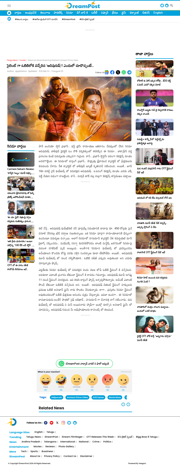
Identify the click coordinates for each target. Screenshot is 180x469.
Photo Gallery (66, 447)
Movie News (115, 397)
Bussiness (47, 451)
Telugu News (12, 60)
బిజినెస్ (146, 12)
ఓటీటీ (94, 12)
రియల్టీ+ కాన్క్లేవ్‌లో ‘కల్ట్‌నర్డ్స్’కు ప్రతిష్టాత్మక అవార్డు (150, 141)
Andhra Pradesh (31, 442)
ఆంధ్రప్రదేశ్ (31, 12)
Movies (38, 447)
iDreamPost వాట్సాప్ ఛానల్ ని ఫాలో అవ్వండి (87, 363)
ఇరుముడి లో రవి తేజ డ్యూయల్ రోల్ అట (154, 197)
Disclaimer (86, 456)
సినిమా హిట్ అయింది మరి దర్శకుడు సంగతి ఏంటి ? (152, 279)
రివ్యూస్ (104, 12)
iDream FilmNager (72, 437)
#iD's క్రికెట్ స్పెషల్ (87, 19)
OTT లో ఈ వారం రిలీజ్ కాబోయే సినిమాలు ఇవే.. (17, 267)
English (158, 12)
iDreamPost (51, 437)
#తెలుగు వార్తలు (21, 19)
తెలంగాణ (45, 12)
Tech (24, 451)
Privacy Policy (52, 456)
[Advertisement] (90, 37)
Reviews (50, 447)
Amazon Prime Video (77, 397)
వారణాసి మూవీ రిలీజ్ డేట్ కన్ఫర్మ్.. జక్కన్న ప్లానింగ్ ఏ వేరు (152, 225)
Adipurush (56, 397)
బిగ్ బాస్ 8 (82, 12)
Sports (34, 451)
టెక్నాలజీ (134, 12)
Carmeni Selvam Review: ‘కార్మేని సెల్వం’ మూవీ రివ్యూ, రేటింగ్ (20, 171)
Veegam (142, 463)
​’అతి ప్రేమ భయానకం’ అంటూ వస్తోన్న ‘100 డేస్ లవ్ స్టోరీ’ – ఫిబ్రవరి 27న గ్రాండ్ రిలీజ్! (20, 243)
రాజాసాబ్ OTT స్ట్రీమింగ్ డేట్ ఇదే (151, 252)
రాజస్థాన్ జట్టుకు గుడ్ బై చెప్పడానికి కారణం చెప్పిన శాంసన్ (155, 112)
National (84, 442)
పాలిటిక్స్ (58, 12)
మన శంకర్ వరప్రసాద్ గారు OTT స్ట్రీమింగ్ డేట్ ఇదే (155, 170)
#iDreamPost (68, 19)
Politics (107, 442)
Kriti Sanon (98, 397)
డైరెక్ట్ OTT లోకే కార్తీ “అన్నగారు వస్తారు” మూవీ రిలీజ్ (154, 338)
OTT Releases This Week (100, 437)
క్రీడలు (115, 12)
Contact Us (70, 456)
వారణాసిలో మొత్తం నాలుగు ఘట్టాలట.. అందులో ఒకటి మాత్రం (153, 308)
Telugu (50, 432)
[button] (128, 404)
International (67, 442)
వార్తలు (18, 12)
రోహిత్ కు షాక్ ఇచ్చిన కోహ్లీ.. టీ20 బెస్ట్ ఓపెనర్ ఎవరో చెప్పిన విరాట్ (154, 82)
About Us (35, 456)
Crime (95, 442)
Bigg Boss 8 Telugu (147, 437)
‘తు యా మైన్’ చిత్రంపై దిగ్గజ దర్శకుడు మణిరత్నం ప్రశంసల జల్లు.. (19, 219)
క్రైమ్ (124, 12)
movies (23, 60)
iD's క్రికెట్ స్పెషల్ (125, 437)
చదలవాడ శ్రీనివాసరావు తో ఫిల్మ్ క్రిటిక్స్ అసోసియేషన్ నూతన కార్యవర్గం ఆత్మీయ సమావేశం (20, 195)
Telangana (50, 442)
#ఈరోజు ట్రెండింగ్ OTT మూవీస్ (45, 19)
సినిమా (69, 12)
